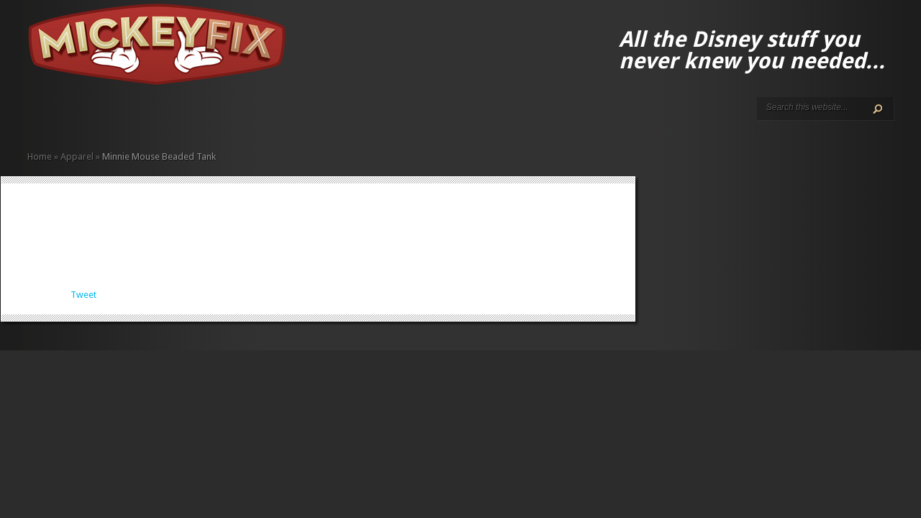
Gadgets (159, 117)
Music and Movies (194, 117)
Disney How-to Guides (79, 117)
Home (33, 117)
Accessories (102, 117)
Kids (171, 117)
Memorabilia (183, 117)
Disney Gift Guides (67, 117)
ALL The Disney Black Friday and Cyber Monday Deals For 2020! (56, 117)
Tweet (83, 294)
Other (206, 117)
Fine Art (136, 117)
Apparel (113, 117)
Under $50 (217, 117)
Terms (90, 117)
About (44, 117)
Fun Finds (148, 117)
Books (125, 117)
